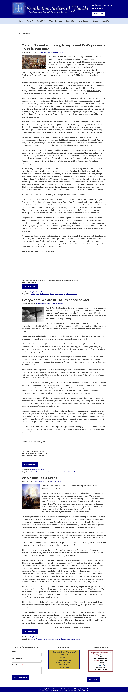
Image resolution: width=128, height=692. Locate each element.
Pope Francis (68, 294)
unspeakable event (74, 639)
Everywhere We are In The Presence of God (55, 300)
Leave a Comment (58, 52)
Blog (31, 292)
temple (74, 294)
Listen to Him (52, 472)
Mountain (51, 639)
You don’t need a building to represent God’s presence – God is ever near (63, 46)
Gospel (52, 294)
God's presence (44, 294)
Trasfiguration (63, 639)
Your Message (17, 665)
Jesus (56, 294)
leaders (61, 294)
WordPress (82, 690)
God (37, 294)
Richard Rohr (71, 472)
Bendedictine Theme (56, 690)
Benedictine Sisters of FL (56, 689)
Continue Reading (30, 286)
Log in (88, 690)
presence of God (62, 472)
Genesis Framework (71, 690)
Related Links (93, 679)
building (33, 294)
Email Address (17, 658)
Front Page (36, 292)
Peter (56, 639)
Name (14, 651)
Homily (43, 292)
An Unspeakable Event (39, 478)
